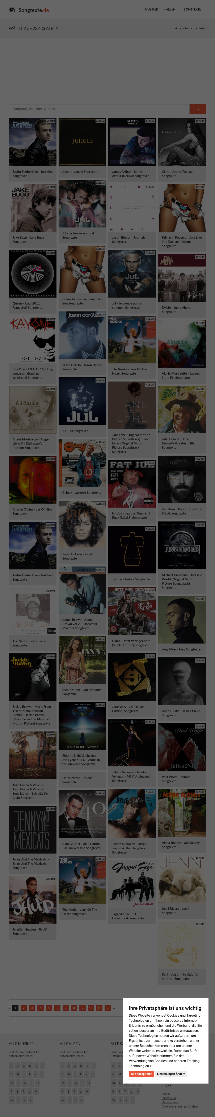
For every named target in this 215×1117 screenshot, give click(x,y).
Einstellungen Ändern (171, 1074)
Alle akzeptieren (141, 1074)
